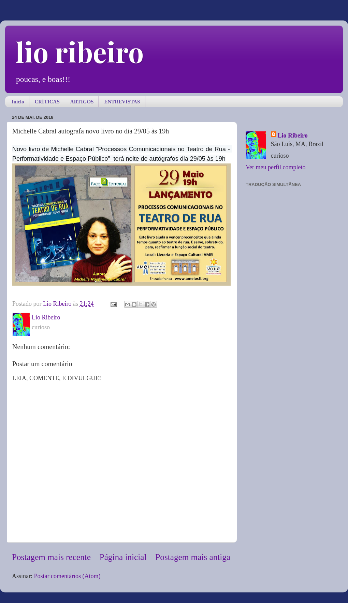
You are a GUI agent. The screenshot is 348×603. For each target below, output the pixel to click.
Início (18, 101)
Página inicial (123, 557)
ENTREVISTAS (122, 101)
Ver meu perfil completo (275, 167)
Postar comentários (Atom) (67, 576)
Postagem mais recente (51, 557)
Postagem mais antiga (192, 557)
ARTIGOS (82, 101)
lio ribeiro (79, 51)
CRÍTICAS (46, 101)
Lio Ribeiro (293, 135)
